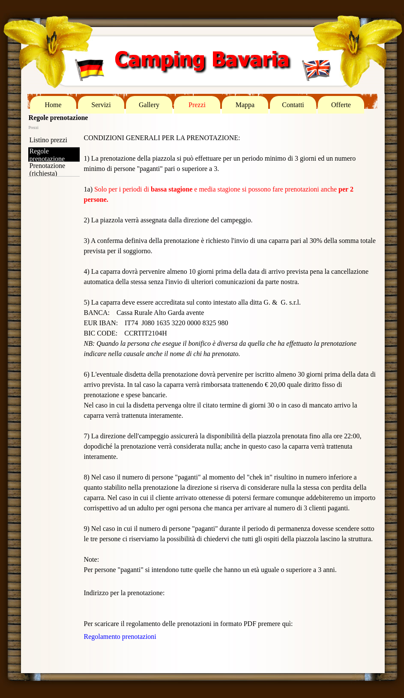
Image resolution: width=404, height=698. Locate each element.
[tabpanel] (230, 358)
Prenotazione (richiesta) (48, 169)
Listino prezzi (48, 140)
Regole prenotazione (47, 154)
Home (53, 104)
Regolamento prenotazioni (120, 636)
